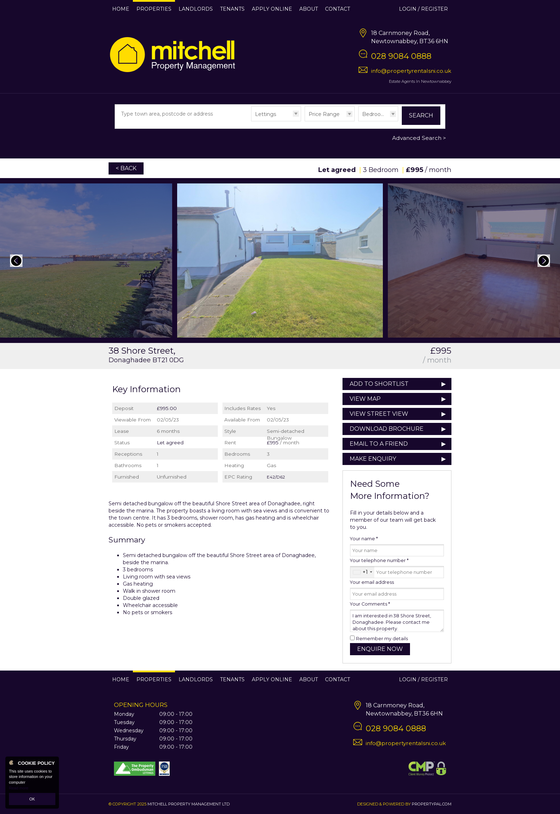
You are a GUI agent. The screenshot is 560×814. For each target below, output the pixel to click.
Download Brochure (387, 428)
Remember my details (382, 638)
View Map (365, 398)
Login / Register (423, 9)
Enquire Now (380, 649)
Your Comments (370, 604)
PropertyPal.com (431, 804)
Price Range (324, 114)
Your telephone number (379, 560)
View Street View (379, 413)
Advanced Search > (419, 138)
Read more (18, 788)
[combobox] (362, 572)
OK (32, 799)
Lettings (265, 114)
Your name (364, 538)
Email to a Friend (379, 443)
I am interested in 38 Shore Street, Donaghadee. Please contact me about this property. (397, 621)
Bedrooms (375, 114)
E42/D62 (276, 477)
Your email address (372, 582)
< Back (126, 168)
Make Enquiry (373, 458)
